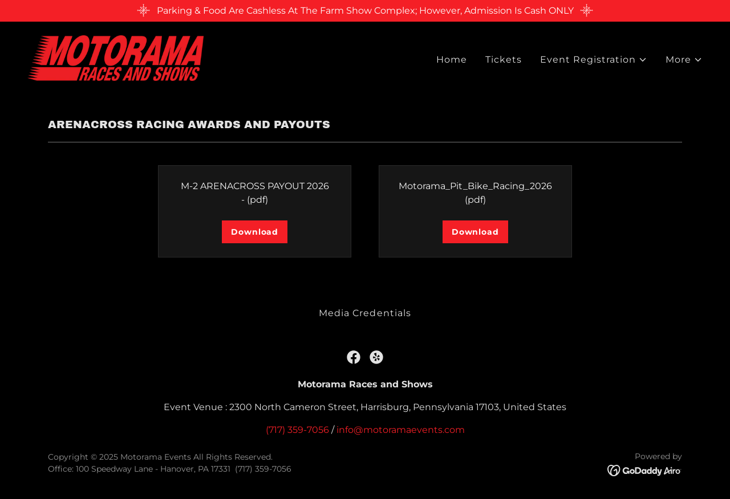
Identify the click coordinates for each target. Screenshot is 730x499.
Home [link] (451, 59)
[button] (593, 60)
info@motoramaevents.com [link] (400, 429)
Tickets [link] (503, 59)
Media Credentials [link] (365, 313)
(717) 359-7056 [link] (297, 429)
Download (254, 232)
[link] (115, 57)
